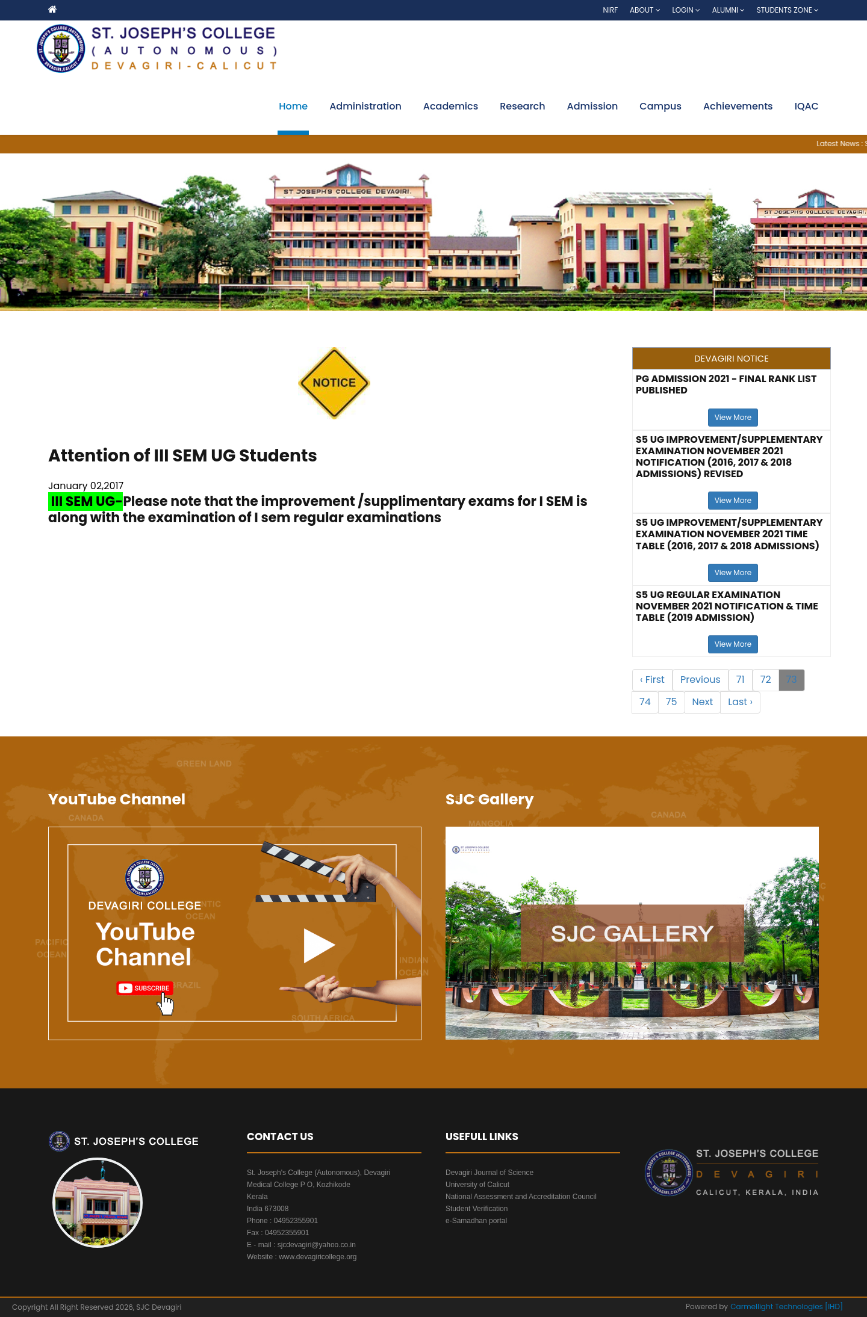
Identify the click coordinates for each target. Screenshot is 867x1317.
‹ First (652, 679)
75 (671, 702)
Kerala (257, 1196)
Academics (450, 106)
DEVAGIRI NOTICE (731, 358)
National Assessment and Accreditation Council (521, 1196)
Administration (365, 106)
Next (702, 702)
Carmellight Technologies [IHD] (786, 1306)
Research (522, 106)
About (645, 10)
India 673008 (267, 1208)
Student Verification (477, 1208)
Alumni (728, 10)
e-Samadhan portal (476, 1221)
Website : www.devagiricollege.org (302, 1257)
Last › (740, 702)
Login (686, 10)
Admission (592, 106)
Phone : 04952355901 (282, 1221)
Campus (660, 106)
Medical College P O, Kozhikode (298, 1184)
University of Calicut (477, 1184)
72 (765, 679)
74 (645, 702)
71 (740, 679)
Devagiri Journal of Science (489, 1172)
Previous (700, 679)
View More (733, 417)
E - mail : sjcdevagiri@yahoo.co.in (301, 1245)
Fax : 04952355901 (278, 1233)
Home (293, 106)
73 (791, 679)
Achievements (738, 106)
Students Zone (788, 10)
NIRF (610, 10)
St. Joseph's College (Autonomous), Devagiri (318, 1172)
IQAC (807, 106)
